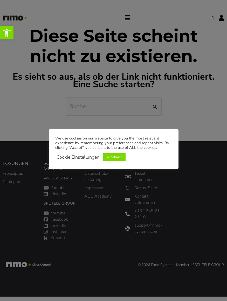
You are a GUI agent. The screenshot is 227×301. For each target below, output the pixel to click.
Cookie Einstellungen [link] (78, 157)
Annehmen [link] (114, 157)
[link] (6, 32)
